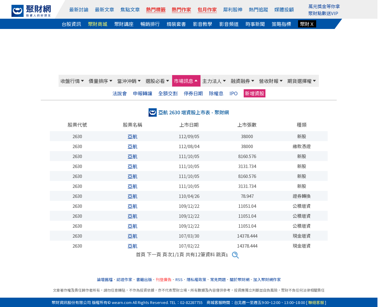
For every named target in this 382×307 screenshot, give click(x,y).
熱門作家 (181, 9)
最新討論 (78, 9)
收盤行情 (70, 81)
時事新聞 (255, 23)
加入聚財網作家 (267, 279)
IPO (234, 93)
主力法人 (212, 81)
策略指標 (281, 23)
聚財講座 (123, 23)
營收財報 (268, 81)
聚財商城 (97, 23)
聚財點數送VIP (323, 13)
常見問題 (218, 279)
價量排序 (98, 81)
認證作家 (124, 279)
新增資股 (254, 93)
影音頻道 (229, 23)
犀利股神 (232, 9)
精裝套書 (176, 23)
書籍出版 (144, 279)
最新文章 (104, 9)
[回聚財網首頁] (31, 11)
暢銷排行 (150, 23)
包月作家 (207, 9)
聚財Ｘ (307, 23)
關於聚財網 (239, 279)
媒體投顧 (284, 9)
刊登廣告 (164, 279)
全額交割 (168, 93)
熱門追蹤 (258, 9)
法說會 (119, 93)
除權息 (216, 93)
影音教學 (202, 23)
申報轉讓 (142, 93)
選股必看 (155, 81)
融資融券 (240, 81)
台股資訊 (71, 23)
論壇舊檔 (105, 279)
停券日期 (193, 93)
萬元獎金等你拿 (324, 6)
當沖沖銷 (126, 81)
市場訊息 (183, 81)
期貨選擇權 (299, 81)
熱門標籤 (155, 9)
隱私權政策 (196, 279)
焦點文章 (130, 9)
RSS (179, 279)
